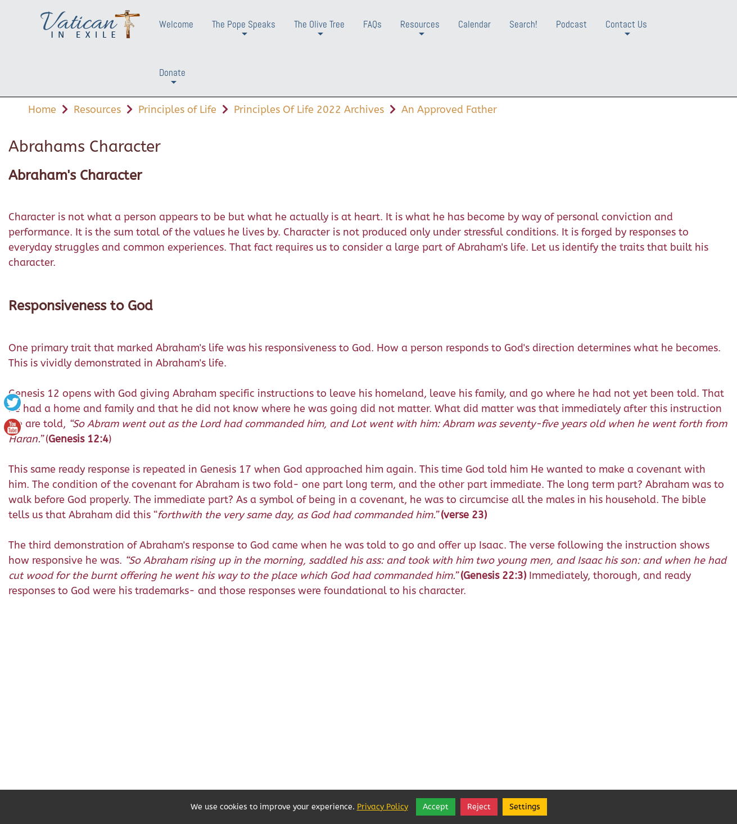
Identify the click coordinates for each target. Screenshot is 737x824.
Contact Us (626, 33)
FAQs (372, 24)
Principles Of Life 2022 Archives (309, 109)
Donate (172, 81)
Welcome (176, 24)
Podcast (571, 24)
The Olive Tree (319, 33)
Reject (479, 807)
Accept (436, 807)
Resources (420, 33)
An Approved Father (449, 109)
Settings (524, 807)
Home (42, 109)
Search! (523, 24)
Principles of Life (177, 109)
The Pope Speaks (243, 33)
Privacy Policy (382, 807)
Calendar (474, 24)
